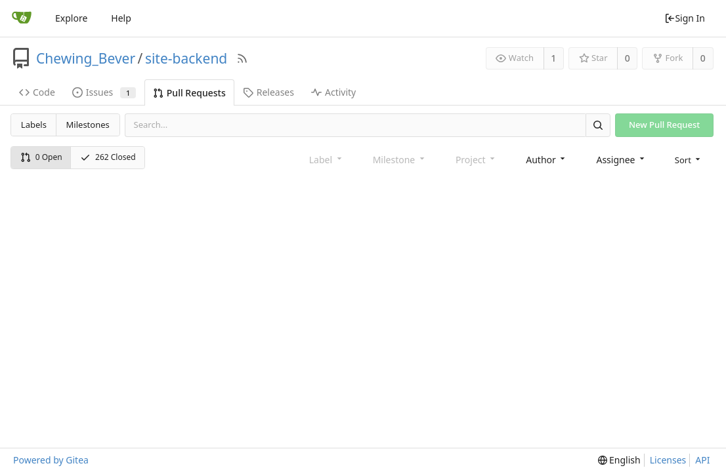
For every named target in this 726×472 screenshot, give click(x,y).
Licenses (668, 460)
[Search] (598, 124)
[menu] (689, 158)
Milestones (88, 124)
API (702, 460)
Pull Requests (189, 93)
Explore (71, 18)
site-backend (186, 58)
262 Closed (108, 157)
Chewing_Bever (85, 58)
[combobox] (546, 159)
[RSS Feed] (242, 58)
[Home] (22, 18)
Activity (333, 92)
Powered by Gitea (51, 460)
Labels (34, 124)
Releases (268, 92)
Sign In (684, 18)
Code (37, 92)
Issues (104, 92)
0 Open (41, 157)
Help (121, 18)
